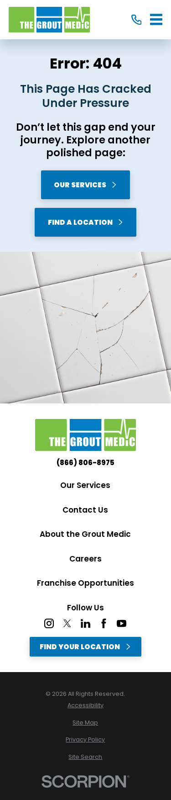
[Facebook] (104, 623)
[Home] (49, 19)
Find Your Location (85, 647)
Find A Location (86, 222)
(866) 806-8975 (85, 462)
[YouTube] (121, 623)
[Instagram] (49, 623)
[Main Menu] (156, 19)
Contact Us (85, 509)
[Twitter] (67, 623)
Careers (85, 558)
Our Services (85, 185)
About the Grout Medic (85, 534)
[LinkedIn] (85, 623)
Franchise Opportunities (85, 582)
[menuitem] (85, 705)
